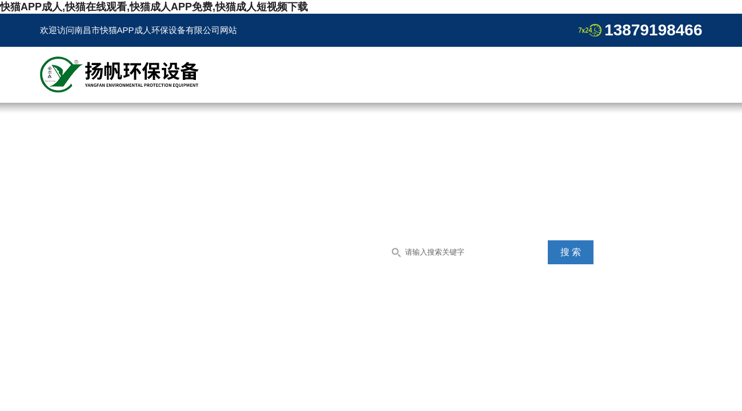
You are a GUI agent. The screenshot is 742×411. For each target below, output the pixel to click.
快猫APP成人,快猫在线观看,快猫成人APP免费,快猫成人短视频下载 (154, 7)
